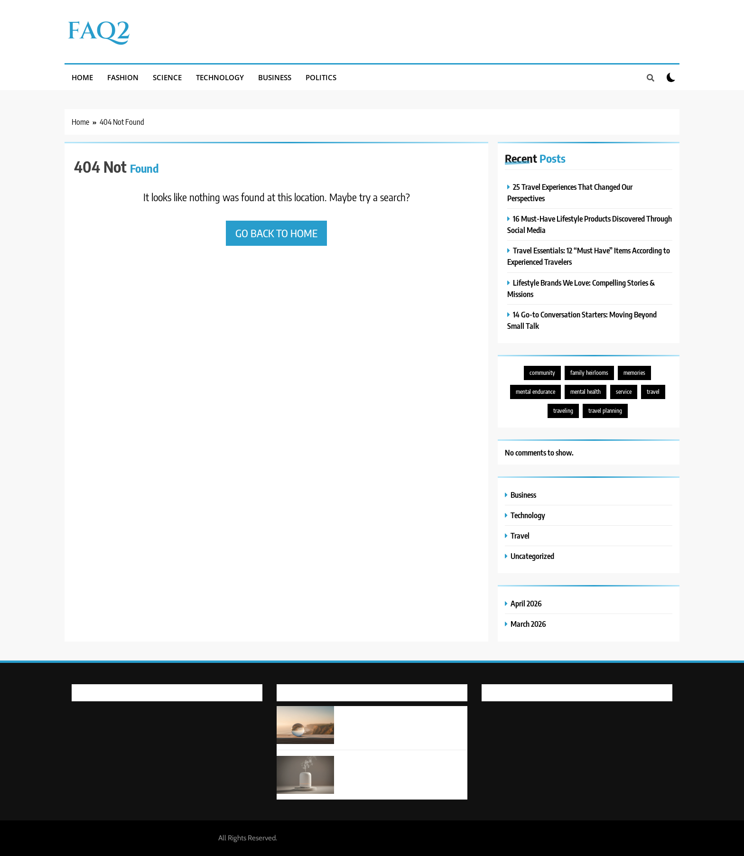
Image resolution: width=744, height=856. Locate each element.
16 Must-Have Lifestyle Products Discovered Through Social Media (393, 766)
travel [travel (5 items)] (653, 391)
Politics (321, 77)
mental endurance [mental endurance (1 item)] (535, 391)
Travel (520, 535)
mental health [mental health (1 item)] (585, 391)
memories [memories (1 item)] (634, 372)
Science (167, 77)
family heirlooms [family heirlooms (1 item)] (589, 372)
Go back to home (276, 233)
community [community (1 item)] (542, 372)
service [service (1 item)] (624, 391)
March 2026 (528, 624)
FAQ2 (98, 31)
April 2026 (526, 603)
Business (274, 77)
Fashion (123, 77)
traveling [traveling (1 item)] (563, 410)
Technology (220, 77)
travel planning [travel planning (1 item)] (605, 410)
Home (82, 77)
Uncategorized (532, 556)
